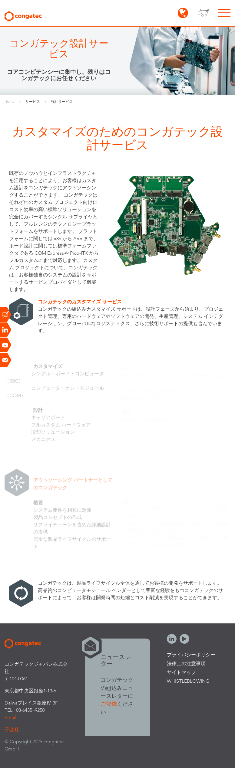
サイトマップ (181, 672)
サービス (32, 101)
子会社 (12, 729)
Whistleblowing (188, 681)
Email (10, 717)
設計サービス (62, 101)
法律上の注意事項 (186, 663)
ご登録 (109, 703)
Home (10, 101)
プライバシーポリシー (191, 655)
